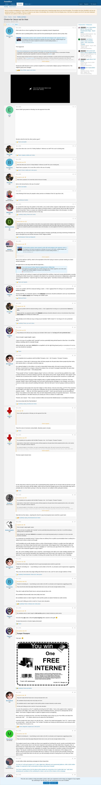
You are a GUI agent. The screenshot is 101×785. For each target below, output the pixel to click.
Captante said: (20, 306)
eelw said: (19, 410)
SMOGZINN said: (21, 221)
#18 (75, 558)
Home (6, 4)
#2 (75, 106)
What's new (27, 4)
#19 (75, 578)
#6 (75, 190)
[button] (32, 4)
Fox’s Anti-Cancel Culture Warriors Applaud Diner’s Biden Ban (38, 267)
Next (16, 24)
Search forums (12, 6)
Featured (13, 4)
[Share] (73, 28)
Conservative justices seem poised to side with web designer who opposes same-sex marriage (47, 38)
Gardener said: (20, 561)
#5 (75, 174)
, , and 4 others (27, 403)
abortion (50, 53)
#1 (75, 27)
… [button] (10, 24)
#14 (75, 407)
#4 (75, 159)
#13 (75, 355)
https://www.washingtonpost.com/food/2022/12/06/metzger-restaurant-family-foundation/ (37, 51)
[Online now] (9, 152)
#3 (75, 146)
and (22, 141)
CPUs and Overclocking (86, 36)
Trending (6, 6)
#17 (75, 521)
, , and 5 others (27, 214)
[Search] (93, 4)
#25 (75, 774)
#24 (75, 758)
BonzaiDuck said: (21, 437)
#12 (75, 327)
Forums (20, 4)
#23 (75, 730)
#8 (75, 218)
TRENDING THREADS (85, 25)
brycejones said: (20, 177)
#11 (75, 303)
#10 (75, 286)
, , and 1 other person (27, 170)
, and (26, 237)
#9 (75, 241)
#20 (75, 607)
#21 (75, 627)
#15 (75, 434)
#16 (75, 494)
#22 (75, 692)
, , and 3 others (28, 70)
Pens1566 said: (20, 162)
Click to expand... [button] (46, 61)
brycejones (7, 21)
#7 (75, 204)
